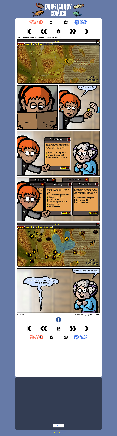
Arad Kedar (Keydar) (62, 431)
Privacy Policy (58, 433)
